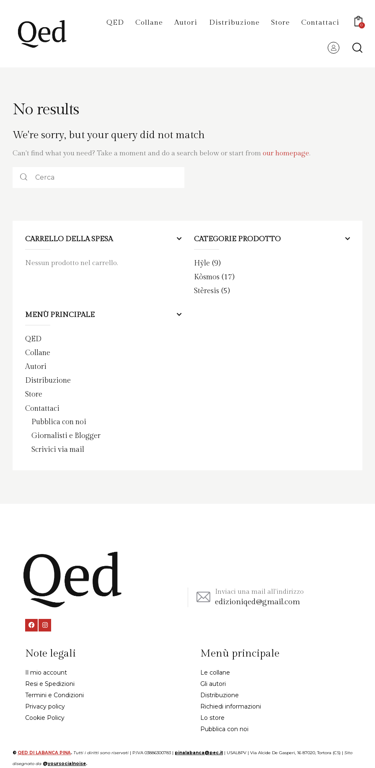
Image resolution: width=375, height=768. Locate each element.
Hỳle (202, 263)
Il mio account (46, 670)
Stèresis (207, 290)
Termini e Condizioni (54, 693)
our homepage (286, 153)
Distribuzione (49, 379)
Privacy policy (45, 704)
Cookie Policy (45, 715)
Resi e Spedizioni (50, 682)
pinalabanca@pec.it (199, 750)
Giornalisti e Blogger (68, 434)
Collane (38, 351)
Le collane (215, 670)
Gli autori (213, 682)
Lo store (212, 715)
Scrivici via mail (60, 447)
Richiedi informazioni (230, 704)
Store (34, 393)
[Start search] (357, 47)
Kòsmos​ (208, 276)
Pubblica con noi (61, 420)
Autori (36, 365)
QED (34, 338)
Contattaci (43, 407)
